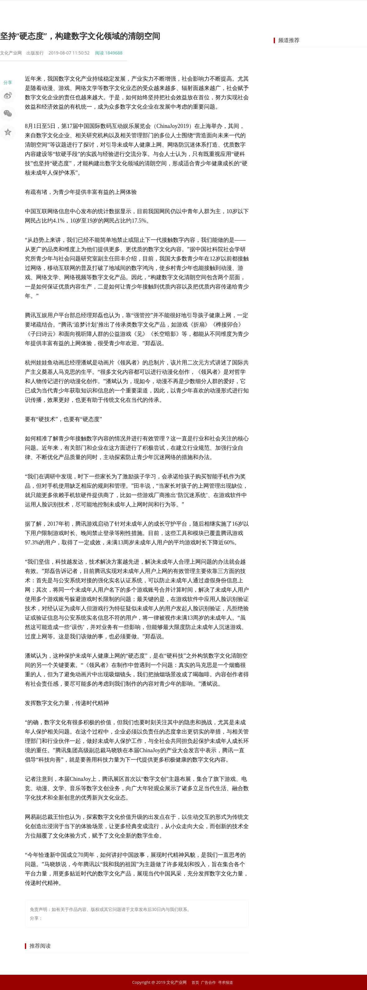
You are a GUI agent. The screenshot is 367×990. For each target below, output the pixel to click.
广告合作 (208, 982)
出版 (223, 10)
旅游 (201, 10)
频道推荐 (289, 40)
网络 (246, 10)
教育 (290, 10)
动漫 (268, 10)
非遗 (179, 10)
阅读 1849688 (109, 53)
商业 (313, 10)
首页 (89, 10)
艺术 (156, 10)
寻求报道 (226, 982)
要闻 (111, 10)
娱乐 (134, 10)
